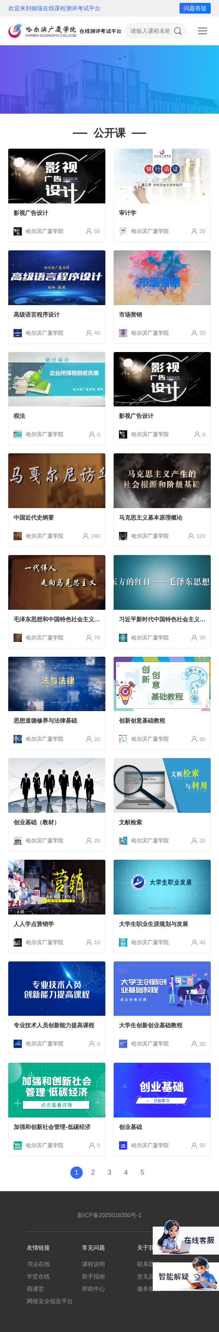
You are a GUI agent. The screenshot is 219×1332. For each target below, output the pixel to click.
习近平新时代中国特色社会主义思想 (165, 619)
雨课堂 (35, 1288)
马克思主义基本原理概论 (150, 517)
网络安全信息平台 (50, 1301)
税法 (19, 416)
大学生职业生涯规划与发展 (153, 924)
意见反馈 (148, 1276)
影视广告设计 (31, 213)
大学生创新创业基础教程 (150, 1025)
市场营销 (130, 314)
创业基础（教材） (37, 822)
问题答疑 (195, 8)
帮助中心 (93, 1288)
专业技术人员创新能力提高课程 (54, 1025)
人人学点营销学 (34, 924)
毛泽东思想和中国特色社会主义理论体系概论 (71, 619)
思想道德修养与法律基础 (45, 720)
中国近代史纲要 (34, 517)
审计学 (127, 213)
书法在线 (38, 1264)
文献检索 (130, 822)
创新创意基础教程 (142, 720)
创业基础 (130, 1127)
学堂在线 (38, 1276)
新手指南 (93, 1276)
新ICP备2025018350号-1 (109, 1215)
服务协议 (148, 1288)
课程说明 (93, 1264)
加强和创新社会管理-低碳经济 (52, 1127)
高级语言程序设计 (37, 314)
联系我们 (148, 1264)
